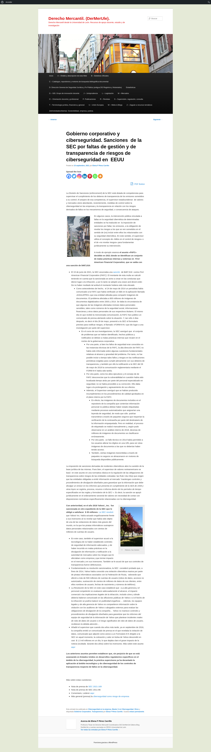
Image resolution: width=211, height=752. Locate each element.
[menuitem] (2, 2)
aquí (73, 647)
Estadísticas (130, 87)
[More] (100, 176)
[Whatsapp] (95, 176)
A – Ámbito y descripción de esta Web (72, 76)
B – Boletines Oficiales (100, 76)
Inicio (51, 76)
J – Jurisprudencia (91, 93)
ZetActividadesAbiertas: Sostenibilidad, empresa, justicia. (71, 111)
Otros (136, 709)
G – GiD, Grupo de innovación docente (64, 93)
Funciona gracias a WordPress (105, 742)
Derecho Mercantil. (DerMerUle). (79, 18)
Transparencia (97, 712)
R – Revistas (105, 99)
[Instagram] (79, 176)
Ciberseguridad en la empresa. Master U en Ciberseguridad (110, 709)
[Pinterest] (89, 176)
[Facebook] (68, 176)
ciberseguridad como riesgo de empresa (111, 696)
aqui (92, 693)
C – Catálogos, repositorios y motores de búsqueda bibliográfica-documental (78, 82)
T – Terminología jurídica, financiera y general (67, 105)
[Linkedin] (84, 176)
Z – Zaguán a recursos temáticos (139, 105)
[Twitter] (74, 176)
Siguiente (158, 120)
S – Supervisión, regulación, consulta (128, 99)
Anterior (52, 120)
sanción (116, 272)
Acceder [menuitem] (9, 2)
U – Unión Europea (96, 105)
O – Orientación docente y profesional (63, 99)
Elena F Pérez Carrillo (100, 166)
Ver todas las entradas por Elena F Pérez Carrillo (100, 730)
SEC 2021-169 (95, 686)
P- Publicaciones (89, 99)
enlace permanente (136, 712)
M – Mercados (123, 93)
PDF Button (138, 183)
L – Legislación (108, 93)
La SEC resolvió (106, 512)
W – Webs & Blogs (115, 105)
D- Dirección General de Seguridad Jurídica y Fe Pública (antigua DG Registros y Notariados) (85, 87)
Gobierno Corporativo (82, 712)
